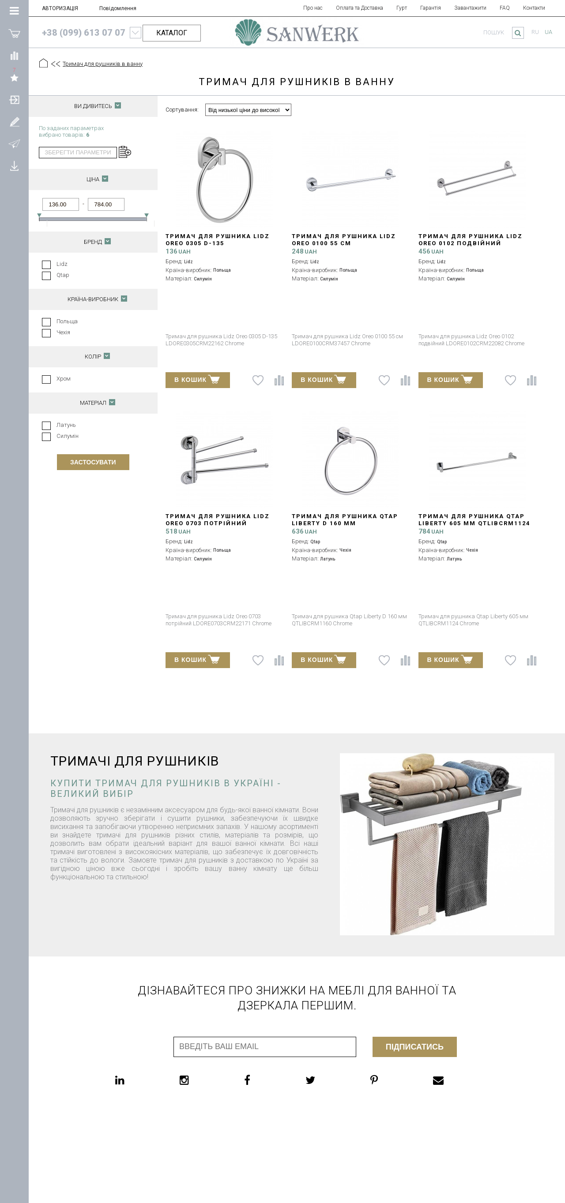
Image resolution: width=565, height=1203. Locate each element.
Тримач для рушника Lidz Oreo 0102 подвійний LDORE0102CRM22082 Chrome (471, 243)
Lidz (62, 264)
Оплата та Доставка (359, 8)
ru (535, 32)
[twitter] (327, 1080)
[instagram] (202, 1080)
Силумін (67, 436)
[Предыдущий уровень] (55, 64)
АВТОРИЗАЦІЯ (60, 8)
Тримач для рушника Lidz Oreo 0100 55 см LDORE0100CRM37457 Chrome (344, 243)
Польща (67, 321)
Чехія (63, 332)
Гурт (401, 8)
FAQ (505, 8)
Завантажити (470, 8)
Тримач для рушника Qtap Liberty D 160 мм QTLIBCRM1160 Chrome (345, 523)
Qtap (62, 275)
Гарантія (430, 8)
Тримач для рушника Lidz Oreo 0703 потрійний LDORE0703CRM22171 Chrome (218, 523)
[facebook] (265, 1080)
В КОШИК (197, 379)
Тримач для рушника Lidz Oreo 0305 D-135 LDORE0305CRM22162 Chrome (218, 243)
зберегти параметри (78, 152)
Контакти (534, 8)
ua (548, 32)
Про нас (313, 8)
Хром (63, 378)
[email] (456, 1080)
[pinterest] (391, 1080)
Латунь (66, 425)
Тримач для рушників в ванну (103, 63)
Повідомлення (117, 8)
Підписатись (415, 1046)
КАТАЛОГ (171, 33)
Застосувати (93, 462)
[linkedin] (137, 1080)
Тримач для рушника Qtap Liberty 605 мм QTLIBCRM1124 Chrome (474, 523)
